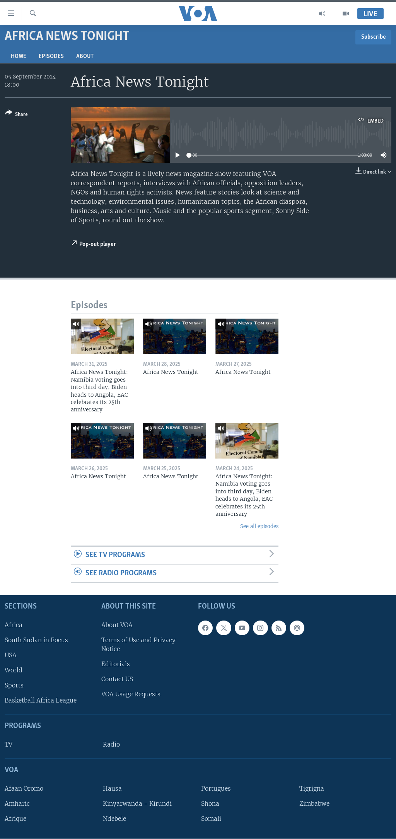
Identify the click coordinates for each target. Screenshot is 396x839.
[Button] (16, 115)
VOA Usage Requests (130, 694)
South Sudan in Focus (36, 640)
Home (18, 56)
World (13, 670)
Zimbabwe (314, 803)
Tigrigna (311, 788)
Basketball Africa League (41, 700)
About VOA (117, 625)
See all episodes (259, 526)
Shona (210, 803)
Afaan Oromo (24, 788)
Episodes (51, 56)
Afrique (15, 818)
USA (11, 655)
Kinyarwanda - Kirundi (137, 803)
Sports (14, 685)
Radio (111, 744)
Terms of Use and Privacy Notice (138, 644)
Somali (211, 818)
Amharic (17, 803)
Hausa (112, 788)
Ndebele (114, 818)
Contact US (117, 679)
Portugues (216, 788)
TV (8, 744)
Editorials (115, 664)
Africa (13, 625)
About (85, 56)
